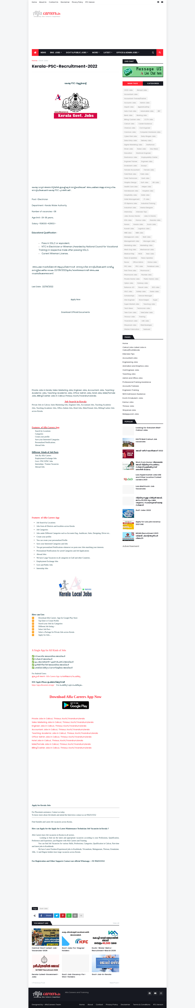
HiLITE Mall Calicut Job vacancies (146, 440)
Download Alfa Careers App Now (76, 697)
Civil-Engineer (144, 128)
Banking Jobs (142, 115)
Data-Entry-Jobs (130, 140)
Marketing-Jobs (146, 245)
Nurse (126, 262)
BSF (159, 111)
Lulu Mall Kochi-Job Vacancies (145, 487)
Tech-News (128, 308)
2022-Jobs (128, 90)
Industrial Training (148, 203)
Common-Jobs (130, 132)
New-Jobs (150, 254)
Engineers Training (131, 390)
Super (155, 300)
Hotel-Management (131, 199)
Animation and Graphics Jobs (136, 366)
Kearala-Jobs (155, 220)
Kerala (126, 224)
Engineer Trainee (130, 161)
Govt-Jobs (43, 60)
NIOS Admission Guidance (134, 394)
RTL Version (90, 2)
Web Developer (146, 325)
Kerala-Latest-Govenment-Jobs (45, 975)
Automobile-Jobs (147, 111)
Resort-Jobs (143, 287)
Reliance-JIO (129, 287)
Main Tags (133, 83)
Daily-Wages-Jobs (148, 136)
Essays (144, 166)
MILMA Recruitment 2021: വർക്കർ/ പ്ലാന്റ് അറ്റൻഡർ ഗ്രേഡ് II (147, 535)
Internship (128, 212)
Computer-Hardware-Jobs (150, 132)
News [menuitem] (43, 52)
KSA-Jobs (128, 220)
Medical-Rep (129, 254)
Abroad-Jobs (142, 90)
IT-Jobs (146, 199)
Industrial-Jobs (130, 207)
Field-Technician (130, 178)
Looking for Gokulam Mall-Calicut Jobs (148, 429)
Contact (99, 1004)
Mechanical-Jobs (147, 249)
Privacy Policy (77, 2)
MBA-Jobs (139, 233)
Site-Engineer (129, 300)
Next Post (114, 982)
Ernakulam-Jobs (130, 166)
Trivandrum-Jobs (130, 321)
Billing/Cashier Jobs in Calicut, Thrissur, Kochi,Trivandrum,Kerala (61, 747)
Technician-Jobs (143, 308)
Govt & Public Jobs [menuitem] (76, 52)
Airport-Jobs (129, 107)
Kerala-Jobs (138, 224)
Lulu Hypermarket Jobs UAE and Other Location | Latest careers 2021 (148, 477)
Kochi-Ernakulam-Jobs (133, 398)
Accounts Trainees (131, 386)
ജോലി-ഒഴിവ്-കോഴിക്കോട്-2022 (149, 451)
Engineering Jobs (130, 362)
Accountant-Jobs (131, 94)
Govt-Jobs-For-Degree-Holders (73, 949)
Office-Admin (138, 262)
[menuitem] (35, 52)
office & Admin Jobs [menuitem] (126, 52)
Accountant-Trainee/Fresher (135, 98)
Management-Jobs (131, 241)
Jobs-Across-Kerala (132, 216)
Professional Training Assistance (137, 382)
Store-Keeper (144, 300)
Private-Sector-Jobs (132, 279)
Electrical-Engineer (143, 153)
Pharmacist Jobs (130, 275)
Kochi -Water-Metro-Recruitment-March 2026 (104, 949)
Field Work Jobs (130, 174)
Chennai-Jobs (129, 128)
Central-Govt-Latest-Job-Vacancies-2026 (44, 949)
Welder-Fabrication (131, 329)
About (90, 1004)
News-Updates (147, 258)
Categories (153, 83)
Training (142, 317)
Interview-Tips (141, 212)
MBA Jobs (127, 233)
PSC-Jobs (139, 266)
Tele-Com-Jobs (130, 312)
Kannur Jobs (128, 402)
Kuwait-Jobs (129, 228)
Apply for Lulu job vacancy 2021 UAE (148, 523)
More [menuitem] (95, 52)
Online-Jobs (152, 262)
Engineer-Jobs (146, 161)
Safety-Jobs (141, 291)
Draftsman (150, 145)
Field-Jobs (144, 174)
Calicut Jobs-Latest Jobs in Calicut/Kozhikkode (134, 348)
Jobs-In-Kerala (150, 216)
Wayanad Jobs (129, 410)
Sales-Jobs (154, 291)
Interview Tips (128, 354)
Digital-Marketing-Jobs (133, 145)
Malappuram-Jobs (131, 237)
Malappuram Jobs (131, 414)
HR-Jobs (155, 182)
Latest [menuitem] (107, 52)
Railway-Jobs (142, 283)
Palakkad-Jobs (153, 266)
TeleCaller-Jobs (147, 312)
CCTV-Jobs (148, 119)
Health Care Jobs (131, 187)
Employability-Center (149, 157)
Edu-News (154, 149)
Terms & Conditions (141, 1004)
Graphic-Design (130, 182)
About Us (42, 2)
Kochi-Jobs (151, 224)
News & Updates (130, 258)
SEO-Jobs (155, 287)
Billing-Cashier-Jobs (132, 119)
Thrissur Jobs (128, 406)
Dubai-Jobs (141, 149)
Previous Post (39, 982)
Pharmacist (144, 270)
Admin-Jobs (145, 103)
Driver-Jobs (128, 149)
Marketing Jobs (130, 245)
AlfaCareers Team (53, 1004)
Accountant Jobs (130, 358)
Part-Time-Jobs (130, 270)
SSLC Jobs (128, 291)
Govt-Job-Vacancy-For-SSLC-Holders (74, 975)
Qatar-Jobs (128, 283)
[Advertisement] (114, 27)
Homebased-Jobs (131, 191)
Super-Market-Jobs (131, 304)
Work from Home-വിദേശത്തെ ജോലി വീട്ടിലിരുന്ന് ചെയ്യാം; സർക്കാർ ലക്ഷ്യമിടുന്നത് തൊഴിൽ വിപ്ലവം (149, 466)
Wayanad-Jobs (130, 325)
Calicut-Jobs (129, 124)
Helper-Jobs (146, 187)
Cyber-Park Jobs (130, 136)
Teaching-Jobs (149, 304)
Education (128, 153)
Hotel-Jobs (145, 195)
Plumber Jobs (146, 275)
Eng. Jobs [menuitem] (55, 52)
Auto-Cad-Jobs (130, 111)
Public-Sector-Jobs (151, 279)
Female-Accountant (132, 170)
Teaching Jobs (129, 374)
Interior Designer (146, 207)
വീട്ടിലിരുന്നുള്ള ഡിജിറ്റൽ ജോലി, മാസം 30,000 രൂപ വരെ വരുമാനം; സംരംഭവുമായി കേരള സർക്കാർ (149, 502)
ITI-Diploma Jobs (130, 203)
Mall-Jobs (147, 237)
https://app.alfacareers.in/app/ (43, 685)
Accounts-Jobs (130, 103)
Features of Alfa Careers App (45, 427)
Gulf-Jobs (144, 182)
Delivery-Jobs (146, 140)
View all (116, 923)
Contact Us (53, 2)
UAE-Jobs (145, 321)
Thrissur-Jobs (129, 317)
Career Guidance (145, 124)
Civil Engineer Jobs (131, 370)
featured (146, 329)
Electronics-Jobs (130, 157)
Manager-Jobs (149, 241)
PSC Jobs (127, 266)
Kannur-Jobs (141, 220)
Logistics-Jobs (144, 228)
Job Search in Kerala (75, 401)
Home (34, 2)
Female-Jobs (149, 170)
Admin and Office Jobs (133, 378)
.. (80, 676)
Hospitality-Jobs (130, 195)
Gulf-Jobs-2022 (143, 510)
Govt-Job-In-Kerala (101, 974)
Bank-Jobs (128, 115)
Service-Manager (145, 296)
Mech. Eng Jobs (130, 249)
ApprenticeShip (143, 107)
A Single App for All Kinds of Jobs (49, 650)
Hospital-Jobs (147, 191)
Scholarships (129, 296)
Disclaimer (65, 2)
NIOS (140, 254)
